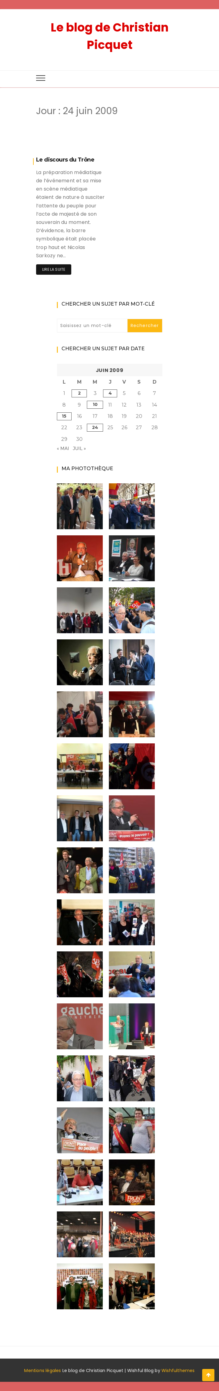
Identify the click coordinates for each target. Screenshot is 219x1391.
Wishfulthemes (178, 1370)
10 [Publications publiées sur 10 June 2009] (95, 404)
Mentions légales (42, 1370)
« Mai (63, 448)
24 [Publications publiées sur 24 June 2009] (95, 427)
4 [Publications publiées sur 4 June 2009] (110, 393)
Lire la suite (53, 269)
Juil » (79, 448)
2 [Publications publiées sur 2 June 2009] (79, 393)
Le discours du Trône (65, 159)
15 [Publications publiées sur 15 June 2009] (64, 416)
